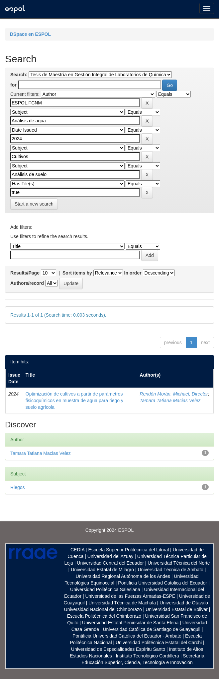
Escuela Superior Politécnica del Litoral (128, 549)
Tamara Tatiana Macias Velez (170, 400)
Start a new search (34, 204)
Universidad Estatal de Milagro (102, 569)
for (13, 85)
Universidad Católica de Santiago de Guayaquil (151, 629)
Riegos (17, 487)
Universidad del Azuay (110, 556)
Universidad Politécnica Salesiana (105, 589)
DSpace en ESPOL (30, 34)
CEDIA (77, 549)
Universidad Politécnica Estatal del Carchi (159, 642)
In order (133, 273)
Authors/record (27, 283)
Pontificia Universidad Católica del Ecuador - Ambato (126, 636)
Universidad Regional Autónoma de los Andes (123, 576)
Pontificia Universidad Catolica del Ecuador (162, 583)
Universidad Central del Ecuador (110, 563)
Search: (18, 74)
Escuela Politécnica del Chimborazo (104, 616)
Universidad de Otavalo (184, 602)
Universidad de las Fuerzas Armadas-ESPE (130, 596)
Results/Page (25, 273)
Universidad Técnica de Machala (122, 602)
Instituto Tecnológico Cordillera (147, 655)
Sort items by (77, 273)
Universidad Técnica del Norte (179, 563)
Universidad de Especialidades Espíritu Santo (118, 649)
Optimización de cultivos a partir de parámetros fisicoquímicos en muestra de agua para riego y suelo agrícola (74, 400)
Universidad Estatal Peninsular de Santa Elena (130, 622)
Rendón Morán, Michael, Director (174, 394)
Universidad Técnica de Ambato (170, 569)
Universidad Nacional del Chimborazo (103, 609)
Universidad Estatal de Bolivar (177, 609)
